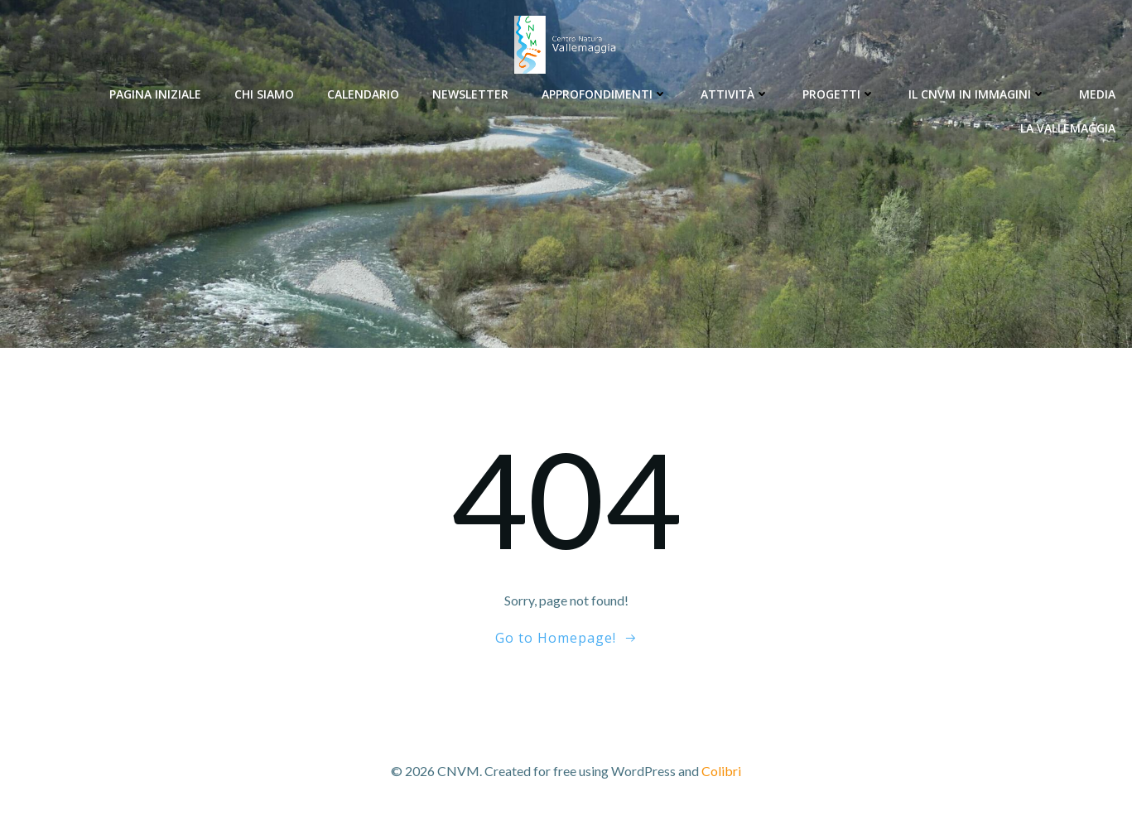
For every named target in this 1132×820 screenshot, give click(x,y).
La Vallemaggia (1067, 128)
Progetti (838, 94)
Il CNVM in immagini (977, 94)
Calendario (363, 94)
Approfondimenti (604, 94)
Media (1097, 94)
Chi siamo (264, 94)
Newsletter (470, 94)
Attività (735, 94)
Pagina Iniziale (155, 94)
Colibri (721, 771)
